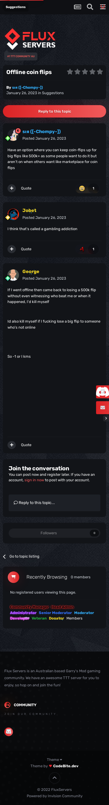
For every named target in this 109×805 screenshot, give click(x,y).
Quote (26, 188)
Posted (44, 138)
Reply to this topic (54, 111)
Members (74, 618)
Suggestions (53, 93)
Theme (54, 759)
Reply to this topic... (34, 502)
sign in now (34, 480)
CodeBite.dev (66, 766)
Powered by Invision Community (55, 796)
